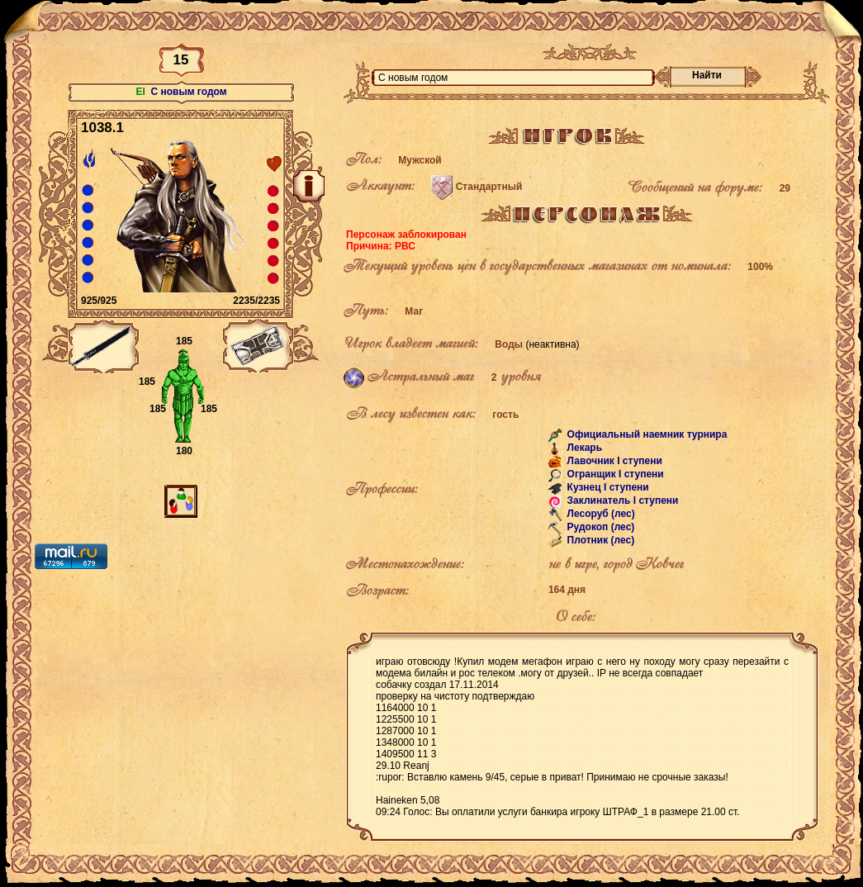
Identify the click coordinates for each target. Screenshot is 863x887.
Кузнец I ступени (606, 487)
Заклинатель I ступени (621, 500)
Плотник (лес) (599, 540)
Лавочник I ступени (613, 461)
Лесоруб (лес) (599, 513)
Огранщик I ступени (614, 474)
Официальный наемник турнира (645, 434)
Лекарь (583, 447)
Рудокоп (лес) (599, 527)
